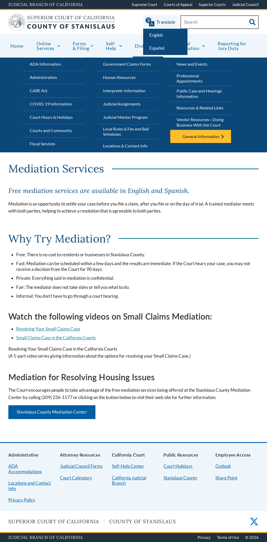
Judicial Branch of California (45, 4)
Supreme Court (144, 4)
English (156, 35)
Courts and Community (51, 130)
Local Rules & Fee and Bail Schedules (126, 131)
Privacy (204, 537)
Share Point (226, 478)
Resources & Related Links (200, 107)
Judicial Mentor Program (125, 117)
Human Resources (119, 77)
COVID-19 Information (51, 103)
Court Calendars (76, 478)
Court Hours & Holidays (51, 117)
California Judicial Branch (129, 480)
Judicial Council (245, 4)
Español (156, 48)
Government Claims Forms (127, 63)
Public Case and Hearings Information (199, 93)
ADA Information (45, 63)
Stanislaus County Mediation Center (52, 412)
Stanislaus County (180, 478)
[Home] (61, 27)
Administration (43, 77)
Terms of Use (228, 537)
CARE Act (38, 90)
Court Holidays (177, 466)
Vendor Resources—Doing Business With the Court (200, 122)
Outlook (223, 466)
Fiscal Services (42, 143)
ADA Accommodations (25, 468)
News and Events (192, 63)
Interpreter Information (124, 90)
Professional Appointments (190, 78)
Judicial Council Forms (81, 466)
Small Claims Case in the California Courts (56, 337)
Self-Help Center (128, 466)
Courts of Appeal (178, 4)
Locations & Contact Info (125, 145)
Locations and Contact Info (29, 485)
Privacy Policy (21, 500)
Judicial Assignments (122, 103)
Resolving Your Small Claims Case (48, 329)
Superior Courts (212, 4)
